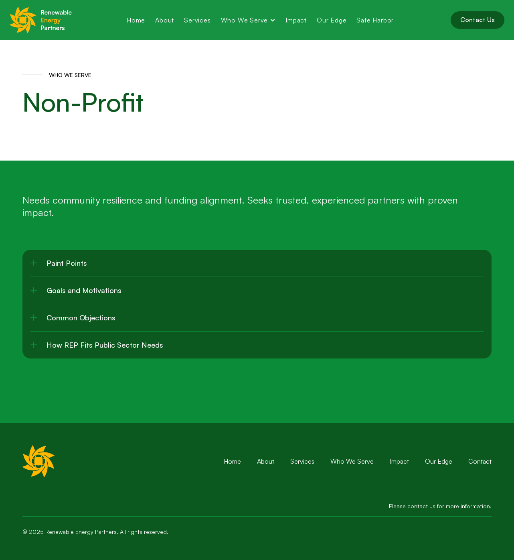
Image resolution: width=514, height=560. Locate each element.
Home (232, 461)
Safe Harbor (376, 20)
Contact (480, 461)
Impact (399, 461)
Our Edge (438, 461)
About (265, 461)
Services (302, 461)
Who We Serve (352, 461)
